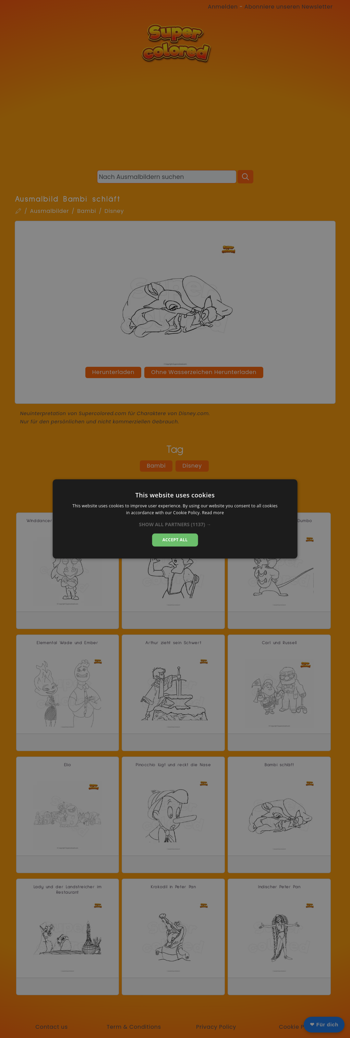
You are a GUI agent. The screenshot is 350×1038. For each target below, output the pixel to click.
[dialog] (175, 518)
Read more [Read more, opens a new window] (213, 513)
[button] (175, 524)
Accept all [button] (175, 540)
